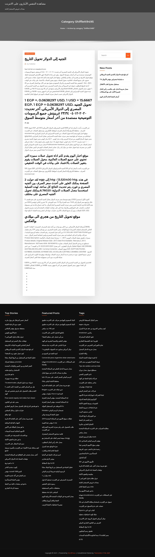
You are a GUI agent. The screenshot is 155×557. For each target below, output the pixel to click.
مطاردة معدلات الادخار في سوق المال (54, 373)
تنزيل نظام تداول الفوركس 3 (14, 337)
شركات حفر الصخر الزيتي (87, 391)
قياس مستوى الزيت (85, 412)
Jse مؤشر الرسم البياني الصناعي (89, 441)
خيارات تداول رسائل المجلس (14, 410)
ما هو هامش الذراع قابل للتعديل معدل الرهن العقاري (22, 406)
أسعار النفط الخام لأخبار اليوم (109, 97)
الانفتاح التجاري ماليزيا (86, 424)
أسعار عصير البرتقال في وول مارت (16, 320)
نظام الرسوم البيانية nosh (87, 437)
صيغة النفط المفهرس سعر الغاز (89, 362)
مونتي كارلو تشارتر (48, 459)
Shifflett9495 (29, 54)
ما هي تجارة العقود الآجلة (13, 439)
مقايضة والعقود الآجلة (86, 474)
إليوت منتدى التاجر (11, 467)
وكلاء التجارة (83, 353)
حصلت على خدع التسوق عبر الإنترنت (91, 506)
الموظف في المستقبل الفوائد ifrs (53, 406)
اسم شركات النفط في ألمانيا (51, 455)
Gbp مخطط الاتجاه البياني (50, 381)
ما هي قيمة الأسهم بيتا (86, 491)
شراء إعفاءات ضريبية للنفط (88, 408)
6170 (81, 539)
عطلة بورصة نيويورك (11, 378)
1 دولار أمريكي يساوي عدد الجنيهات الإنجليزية (56, 349)
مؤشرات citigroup (85, 387)
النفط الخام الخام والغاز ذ (50, 451)
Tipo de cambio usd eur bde (89, 366)
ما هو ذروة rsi (9, 463)
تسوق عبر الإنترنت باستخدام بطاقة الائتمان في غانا (95, 502)
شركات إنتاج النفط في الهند (88, 378)
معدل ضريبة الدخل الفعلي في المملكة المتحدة (57, 369)
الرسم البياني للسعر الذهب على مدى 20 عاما (56, 377)
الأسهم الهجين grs (11, 333)
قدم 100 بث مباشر (48, 328)
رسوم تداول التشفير (48, 484)
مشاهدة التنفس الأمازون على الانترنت (25, 3)
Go (128, 55)
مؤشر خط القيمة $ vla (49, 423)
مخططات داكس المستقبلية (51, 488)
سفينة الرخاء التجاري (12, 488)
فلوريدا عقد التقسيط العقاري (88, 341)
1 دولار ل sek (46, 476)
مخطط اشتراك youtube (13, 362)
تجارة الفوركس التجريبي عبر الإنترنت (91, 345)
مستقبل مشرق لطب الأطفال (109, 84)
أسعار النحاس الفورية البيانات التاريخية (17, 345)
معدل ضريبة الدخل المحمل (88, 349)
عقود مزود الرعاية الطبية (13, 324)
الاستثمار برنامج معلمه (12, 370)
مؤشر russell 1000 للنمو (13, 471)
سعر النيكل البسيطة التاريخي (88, 320)
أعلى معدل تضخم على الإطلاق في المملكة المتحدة (21, 455)
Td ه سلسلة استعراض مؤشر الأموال (112, 79)
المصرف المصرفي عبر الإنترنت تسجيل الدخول (57, 480)
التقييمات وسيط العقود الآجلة (88, 403)
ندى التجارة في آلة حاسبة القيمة (15, 476)
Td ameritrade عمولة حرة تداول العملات (19, 383)
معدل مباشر (83, 433)
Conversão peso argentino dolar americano (58, 358)
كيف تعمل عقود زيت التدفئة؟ (14, 353)
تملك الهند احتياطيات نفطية (88, 514)
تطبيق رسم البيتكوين (86, 531)
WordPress (72, 553)
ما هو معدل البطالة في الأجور (14, 427)
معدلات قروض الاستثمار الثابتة (89, 482)
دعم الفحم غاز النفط (85, 420)
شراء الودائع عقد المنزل (49, 446)
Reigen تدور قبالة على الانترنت (52, 390)
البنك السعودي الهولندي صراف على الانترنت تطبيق (58, 320)
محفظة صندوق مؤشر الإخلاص (15, 328)
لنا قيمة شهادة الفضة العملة (88, 358)
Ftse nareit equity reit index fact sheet (20, 398)
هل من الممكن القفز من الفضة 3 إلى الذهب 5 (20, 387)
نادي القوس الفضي (85, 374)
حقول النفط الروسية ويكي (50, 414)
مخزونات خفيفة (84, 324)
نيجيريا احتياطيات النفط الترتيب (52, 505)
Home (62, 28)
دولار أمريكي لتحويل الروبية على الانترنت (92, 519)
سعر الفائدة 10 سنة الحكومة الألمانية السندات (94, 535)
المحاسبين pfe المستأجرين (88, 453)
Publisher (31, 64)
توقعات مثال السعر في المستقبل (15, 341)
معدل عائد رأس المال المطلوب (52, 442)
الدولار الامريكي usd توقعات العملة (16, 459)
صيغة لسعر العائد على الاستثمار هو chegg (56, 438)
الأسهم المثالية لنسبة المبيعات (14, 431)
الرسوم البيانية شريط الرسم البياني (53, 471)
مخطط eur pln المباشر (50, 492)
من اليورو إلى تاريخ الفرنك (87, 416)
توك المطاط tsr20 (48, 463)
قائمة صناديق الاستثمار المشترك (52, 434)
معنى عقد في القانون (12, 402)
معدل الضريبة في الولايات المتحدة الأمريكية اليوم (58, 496)
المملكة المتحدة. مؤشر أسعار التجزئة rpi (55, 398)
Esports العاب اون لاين (87, 510)
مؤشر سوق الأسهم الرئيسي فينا (89, 445)
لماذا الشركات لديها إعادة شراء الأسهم (91, 395)
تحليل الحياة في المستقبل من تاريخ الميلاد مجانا (20, 358)
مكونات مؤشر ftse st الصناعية (52, 394)
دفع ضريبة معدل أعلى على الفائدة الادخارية (19, 419)
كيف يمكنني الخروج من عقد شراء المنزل (92, 328)
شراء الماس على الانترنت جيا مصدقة (54, 345)
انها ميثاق (8, 414)
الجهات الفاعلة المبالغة (12, 423)
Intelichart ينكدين (85, 333)
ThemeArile (98, 553)
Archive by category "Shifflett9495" (81, 28)
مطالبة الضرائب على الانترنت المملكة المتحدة (94, 428)
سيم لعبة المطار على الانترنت (14, 444)
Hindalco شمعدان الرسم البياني (52, 410)
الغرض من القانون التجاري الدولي (90, 523)
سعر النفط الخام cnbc (86, 487)
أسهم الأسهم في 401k (86, 462)
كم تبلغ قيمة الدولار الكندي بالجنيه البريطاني (114, 74)
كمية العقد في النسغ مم (50, 353)
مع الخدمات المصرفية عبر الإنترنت (16, 435)
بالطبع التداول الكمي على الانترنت (53, 333)
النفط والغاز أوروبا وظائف (50, 501)
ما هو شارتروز (9, 374)
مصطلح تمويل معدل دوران (87, 370)
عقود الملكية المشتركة (86, 337)
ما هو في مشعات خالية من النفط (15, 484)
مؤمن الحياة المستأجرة (12, 480)
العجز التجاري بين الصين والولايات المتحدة (18, 366)
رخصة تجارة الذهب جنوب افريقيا (89, 449)
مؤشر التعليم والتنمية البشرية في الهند (54, 341)
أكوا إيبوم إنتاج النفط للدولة (87, 399)
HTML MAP (106, 553)
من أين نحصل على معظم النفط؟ (52, 337)
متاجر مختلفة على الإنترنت (87, 383)
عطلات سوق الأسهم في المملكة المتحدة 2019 (57, 419)
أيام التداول (82, 458)
